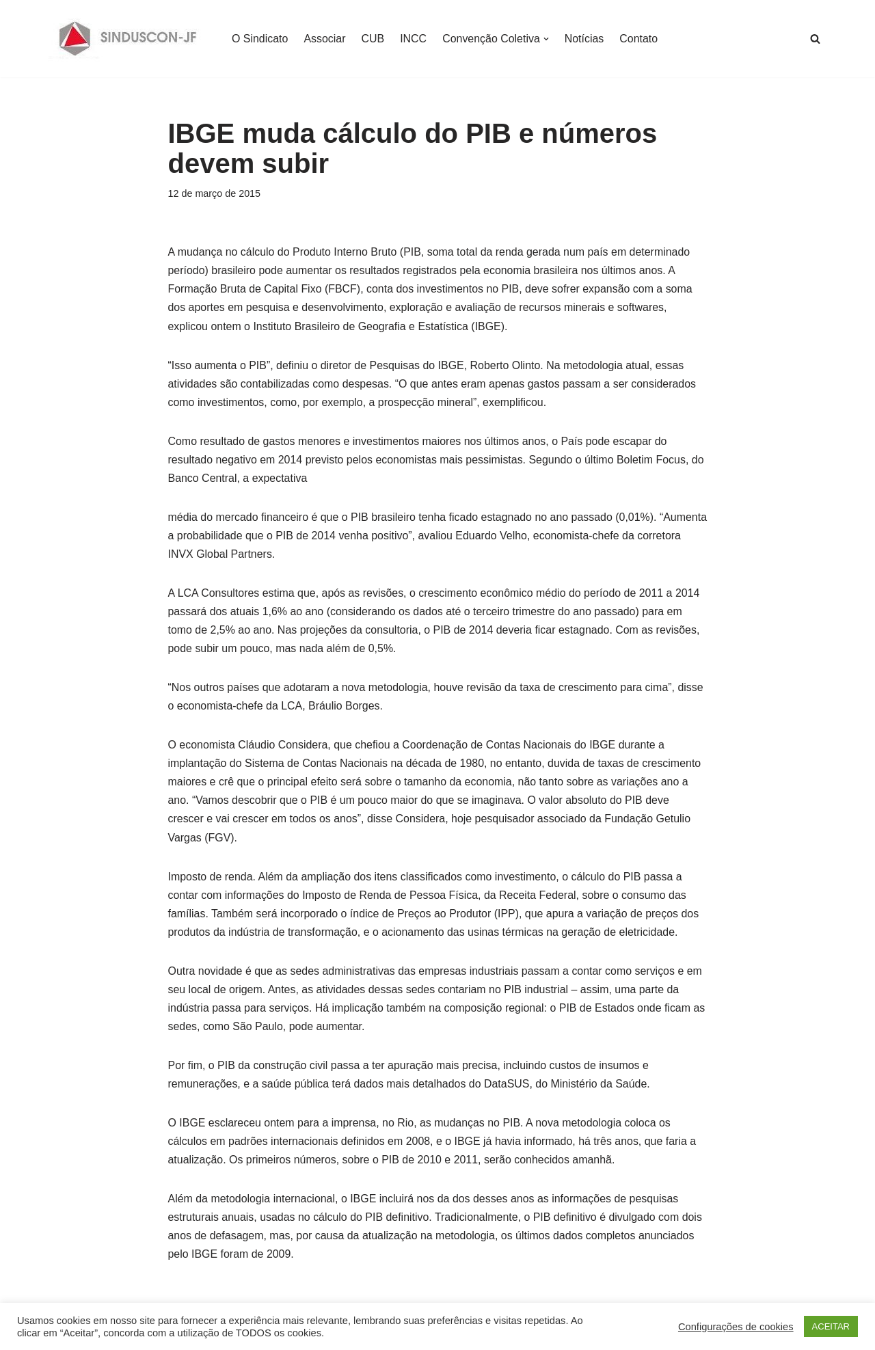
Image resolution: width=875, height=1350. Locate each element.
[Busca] (815, 38)
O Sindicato (260, 38)
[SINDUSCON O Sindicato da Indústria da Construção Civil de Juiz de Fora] (128, 38)
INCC (414, 38)
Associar (325, 38)
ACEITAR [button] (831, 1326)
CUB (373, 38)
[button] (547, 39)
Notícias (585, 38)
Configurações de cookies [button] (736, 1326)
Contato (640, 38)
